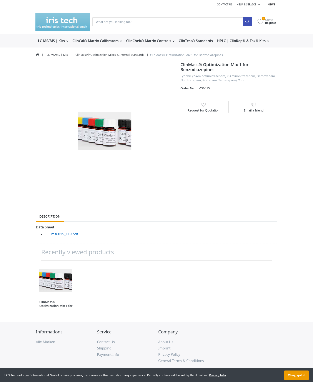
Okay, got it (296, 375)
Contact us (224, 4)
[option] (105, 131)
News (271, 4)
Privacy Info (217, 375)
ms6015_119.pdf (64, 234)
